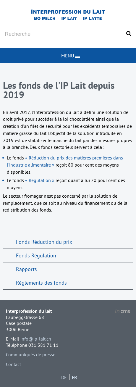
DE (64, 377)
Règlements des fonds (41, 282)
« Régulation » (40, 180)
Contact (13, 364)
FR (74, 377)
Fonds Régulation (36, 255)
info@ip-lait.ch (35, 339)
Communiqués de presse (30, 354)
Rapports (26, 269)
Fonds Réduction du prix (44, 241)
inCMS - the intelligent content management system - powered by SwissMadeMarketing (122, 312)
